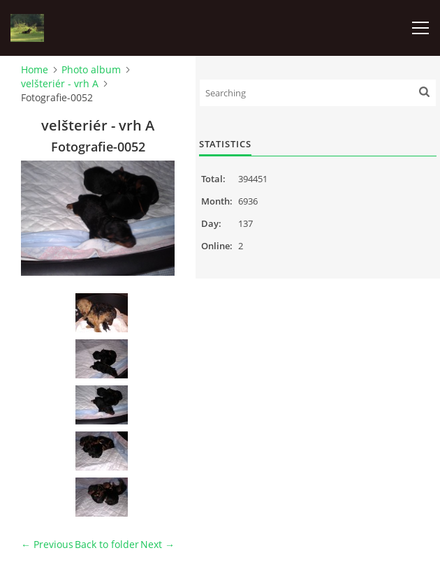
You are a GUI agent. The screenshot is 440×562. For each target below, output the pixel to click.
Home (34, 69)
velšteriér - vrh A (59, 83)
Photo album (91, 69)
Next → (157, 544)
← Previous (47, 544)
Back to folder (107, 544)
